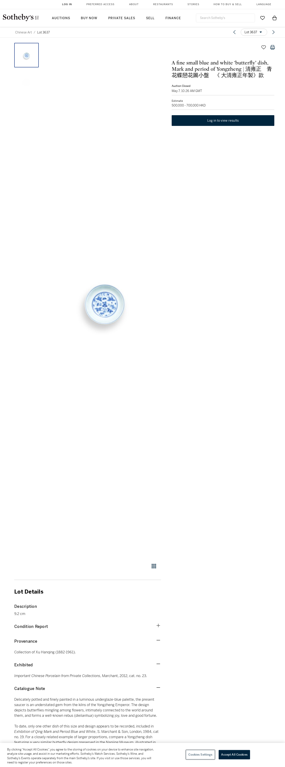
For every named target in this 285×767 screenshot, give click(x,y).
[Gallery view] (153, 566)
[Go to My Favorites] (262, 17)
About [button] (134, 4)
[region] (142, 755)
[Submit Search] (250, 18)
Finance (173, 18)
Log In (67, 4)
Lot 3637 (43, 32)
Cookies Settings (200, 755)
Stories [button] (193, 4)
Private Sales (121, 18)
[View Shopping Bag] (274, 17)
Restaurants (163, 4)
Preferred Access (100, 4)
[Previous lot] (234, 32)
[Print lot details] (272, 47)
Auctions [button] (61, 18)
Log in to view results (223, 124)
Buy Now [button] (89, 18)
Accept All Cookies (234, 755)
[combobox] (225, 18)
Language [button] (263, 4)
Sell (150, 18)
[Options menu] (254, 32)
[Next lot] (273, 32)
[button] (104, 300)
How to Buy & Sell (228, 4)
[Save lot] (263, 47)
